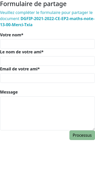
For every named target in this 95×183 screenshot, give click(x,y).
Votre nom (11, 35)
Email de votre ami (20, 69)
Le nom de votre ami (22, 52)
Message (9, 92)
